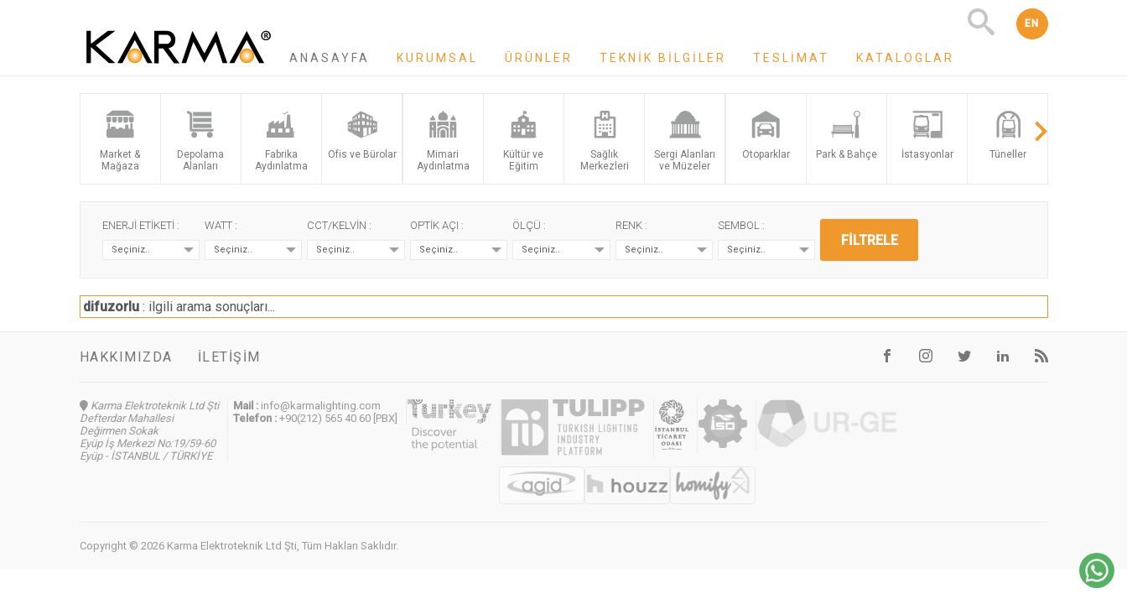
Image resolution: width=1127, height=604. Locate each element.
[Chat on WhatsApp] (1096, 583)
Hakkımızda (126, 357)
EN (1032, 23)
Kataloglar (905, 58)
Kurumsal (437, 58)
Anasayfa (329, 58)
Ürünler (539, 58)
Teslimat (791, 58)
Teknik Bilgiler (663, 58)
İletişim (229, 357)
